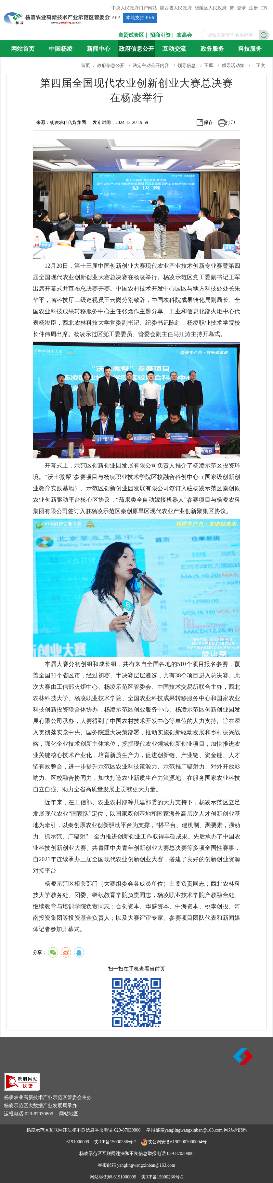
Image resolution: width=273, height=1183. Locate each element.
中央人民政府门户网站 (134, 8)
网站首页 (22, 49)
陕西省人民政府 (176, 8)
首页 (85, 65)
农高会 (184, 35)
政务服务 (212, 49)
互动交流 (174, 49)
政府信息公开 (136, 49)
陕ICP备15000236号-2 (115, 1141)
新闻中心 (98, 49)
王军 (208, 65)
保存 (208, 122)
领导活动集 (233, 65)
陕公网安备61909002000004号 (177, 1141)
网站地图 (69, 1113)
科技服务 (250, 49)
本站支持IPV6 (140, 17)
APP (115, 17)
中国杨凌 (60, 49)
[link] (22, 1089)
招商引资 (160, 35)
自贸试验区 (131, 35)
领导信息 (186, 65)
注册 (253, 8)
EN (264, 8)
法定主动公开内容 (151, 65)
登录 (241, 8)
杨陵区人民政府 (211, 8)
